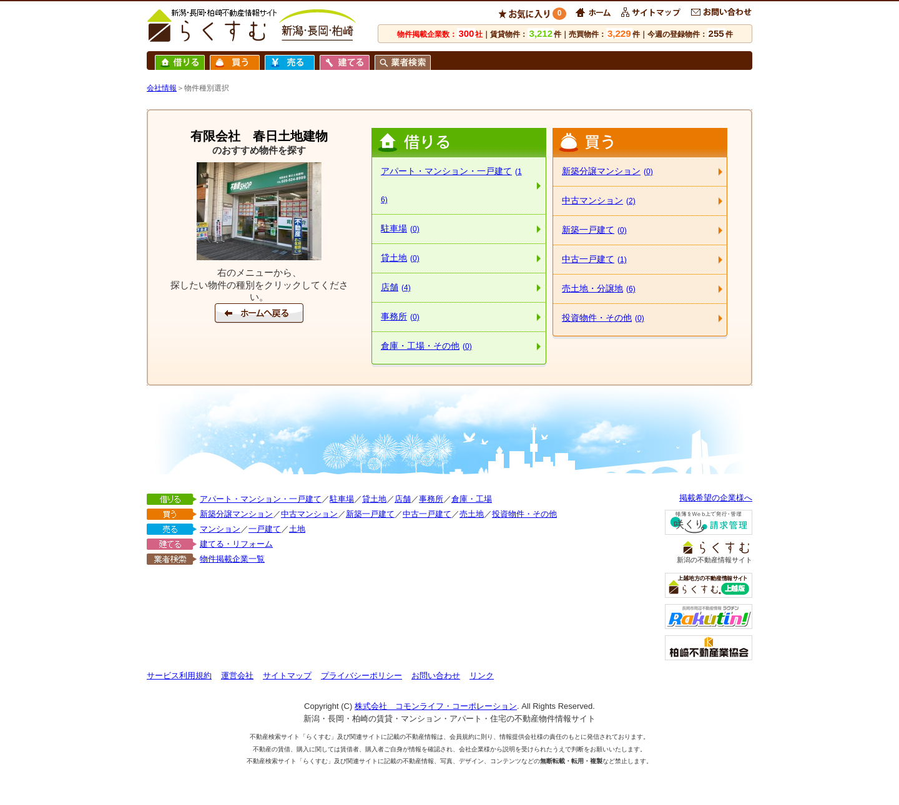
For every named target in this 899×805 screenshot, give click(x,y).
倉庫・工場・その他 (426, 346)
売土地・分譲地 (599, 288)
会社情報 (162, 88)
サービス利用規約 (179, 675)
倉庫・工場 (471, 499)
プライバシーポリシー (361, 675)
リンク (481, 675)
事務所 (400, 316)
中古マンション (599, 200)
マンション (220, 529)
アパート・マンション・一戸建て (451, 185)
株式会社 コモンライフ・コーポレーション (436, 706)
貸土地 (400, 258)
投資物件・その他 (603, 318)
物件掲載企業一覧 (232, 559)
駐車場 (400, 228)
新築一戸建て (594, 230)
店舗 (396, 287)
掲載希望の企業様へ (715, 497)
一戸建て (264, 529)
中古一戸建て (594, 259)
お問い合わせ (435, 675)
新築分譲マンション (607, 171)
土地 (297, 529)
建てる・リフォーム (236, 544)
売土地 (471, 514)
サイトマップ (287, 675)
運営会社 (237, 675)
